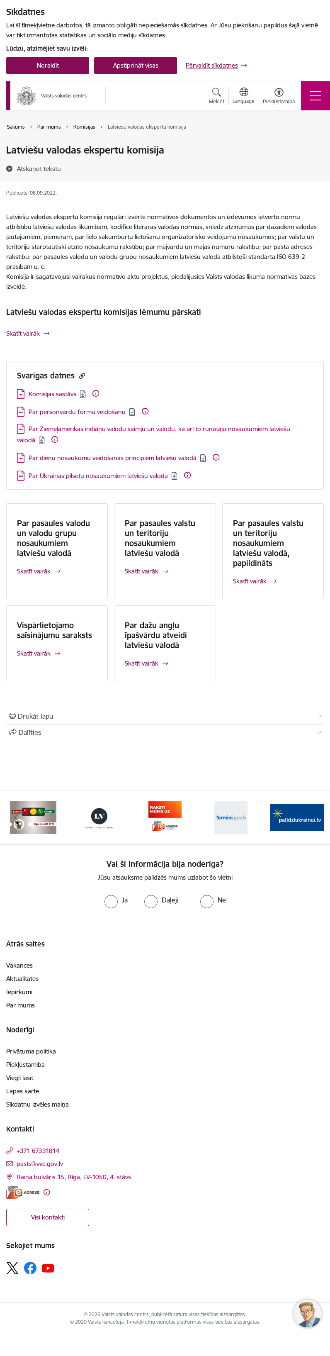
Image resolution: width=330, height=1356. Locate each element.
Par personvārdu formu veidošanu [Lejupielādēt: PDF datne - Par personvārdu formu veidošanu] (77, 412)
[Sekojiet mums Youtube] (48, 1268)
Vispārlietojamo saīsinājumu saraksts (54, 630)
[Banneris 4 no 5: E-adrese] (165, 817)
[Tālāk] (313, 817)
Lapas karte (22, 1091)
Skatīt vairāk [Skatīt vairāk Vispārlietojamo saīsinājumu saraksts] (34, 653)
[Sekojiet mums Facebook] (30, 1268)
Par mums (20, 1005)
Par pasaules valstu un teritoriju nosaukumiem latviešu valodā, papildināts (268, 543)
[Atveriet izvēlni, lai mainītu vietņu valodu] (243, 96)
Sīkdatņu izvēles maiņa (37, 1104)
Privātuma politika (31, 1051)
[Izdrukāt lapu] (165, 716)
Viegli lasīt (19, 1078)
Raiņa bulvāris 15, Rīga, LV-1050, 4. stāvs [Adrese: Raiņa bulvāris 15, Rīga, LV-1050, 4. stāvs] (74, 1177)
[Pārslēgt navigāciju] (315, 95)
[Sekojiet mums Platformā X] (12, 1268)
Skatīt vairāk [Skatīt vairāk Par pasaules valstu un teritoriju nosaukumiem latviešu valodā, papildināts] (250, 581)
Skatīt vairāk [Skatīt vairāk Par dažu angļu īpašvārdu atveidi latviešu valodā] (141, 663)
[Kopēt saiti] (81, 375)
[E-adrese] (22, 1192)
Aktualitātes (22, 979)
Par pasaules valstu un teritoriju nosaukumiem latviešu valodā (160, 538)
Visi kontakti (48, 1217)
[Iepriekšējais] (16, 817)
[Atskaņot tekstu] (39, 168)
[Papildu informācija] (95, 393)
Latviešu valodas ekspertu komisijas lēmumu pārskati (103, 312)
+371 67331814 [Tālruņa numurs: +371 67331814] (38, 1151)
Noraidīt (48, 65)
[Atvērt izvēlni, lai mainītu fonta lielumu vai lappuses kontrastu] (279, 97)
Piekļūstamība (25, 1064)
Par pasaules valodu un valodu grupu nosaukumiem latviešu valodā (53, 538)
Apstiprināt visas (135, 65)
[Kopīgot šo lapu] (165, 732)
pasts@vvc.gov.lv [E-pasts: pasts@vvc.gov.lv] (40, 1164)
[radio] (116, 900)
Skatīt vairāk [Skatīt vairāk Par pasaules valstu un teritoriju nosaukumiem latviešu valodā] (141, 571)
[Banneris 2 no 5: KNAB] (33, 817)
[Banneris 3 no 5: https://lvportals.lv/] (99, 817)
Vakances (19, 965)
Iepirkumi (19, 992)
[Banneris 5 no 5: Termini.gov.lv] (231, 817)
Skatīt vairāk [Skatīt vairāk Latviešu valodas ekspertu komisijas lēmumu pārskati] (23, 333)
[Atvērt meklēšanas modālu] (216, 97)
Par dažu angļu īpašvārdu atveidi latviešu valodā (156, 635)
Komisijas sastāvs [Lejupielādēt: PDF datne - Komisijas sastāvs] (52, 394)
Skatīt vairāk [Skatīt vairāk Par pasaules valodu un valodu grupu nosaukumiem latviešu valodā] (34, 571)
